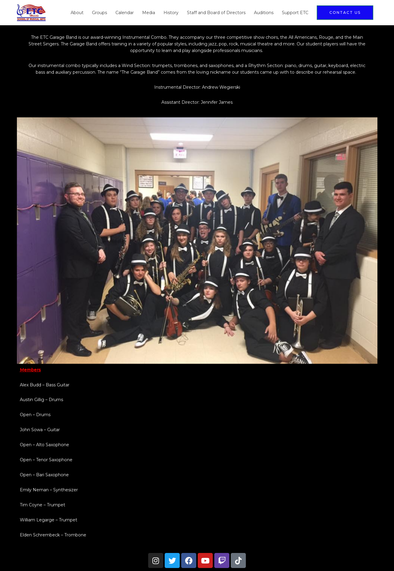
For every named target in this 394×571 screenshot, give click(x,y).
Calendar (124, 12)
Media (148, 12)
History (171, 12)
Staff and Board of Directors (216, 12)
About (77, 12)
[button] (345, 12)
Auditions (263, 12)
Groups (99, 12)
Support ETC (295, 12)
